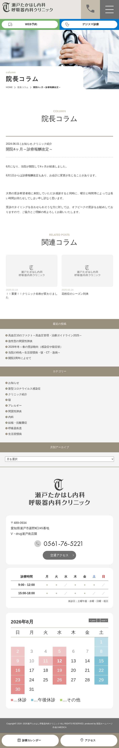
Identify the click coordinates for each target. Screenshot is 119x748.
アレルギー (15, 405)
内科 (11, 417)
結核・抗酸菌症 (17, 422)
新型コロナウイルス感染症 (24, 388)
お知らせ (27, 143)
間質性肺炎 (15, 411)
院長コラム (23, 87)
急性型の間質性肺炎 (20, 341)
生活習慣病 (15, 434)
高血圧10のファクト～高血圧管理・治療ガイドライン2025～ (45, 335)
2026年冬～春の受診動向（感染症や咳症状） (35, 346)
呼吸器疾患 (15, 428)
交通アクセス (59, 555)
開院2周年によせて (19, 358)
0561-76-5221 (64, 543)
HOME (9, 87)
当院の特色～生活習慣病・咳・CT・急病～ (34, 352)
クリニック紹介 (42, 143)
